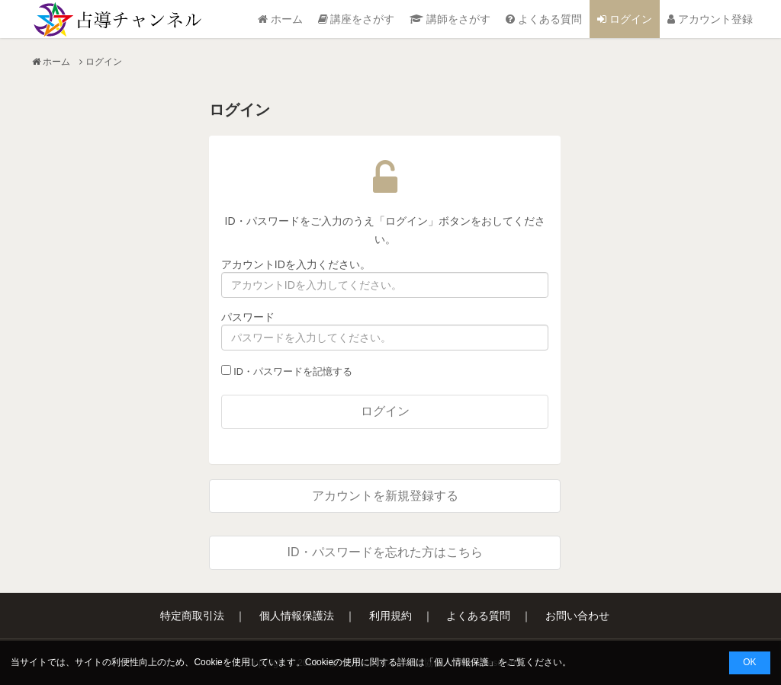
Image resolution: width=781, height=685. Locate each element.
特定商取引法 (192, 616)
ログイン (624, 19)
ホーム (280, 19)
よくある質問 (544, 19)
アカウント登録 (710, 19)
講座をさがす (356, 19)
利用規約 (390, 616)
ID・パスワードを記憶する (286, 371)
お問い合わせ (577, 616)
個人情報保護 (461, 662)
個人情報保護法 (296, 616)
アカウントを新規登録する (385, 495)
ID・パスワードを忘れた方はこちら (385, 552)
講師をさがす (450, 19)
